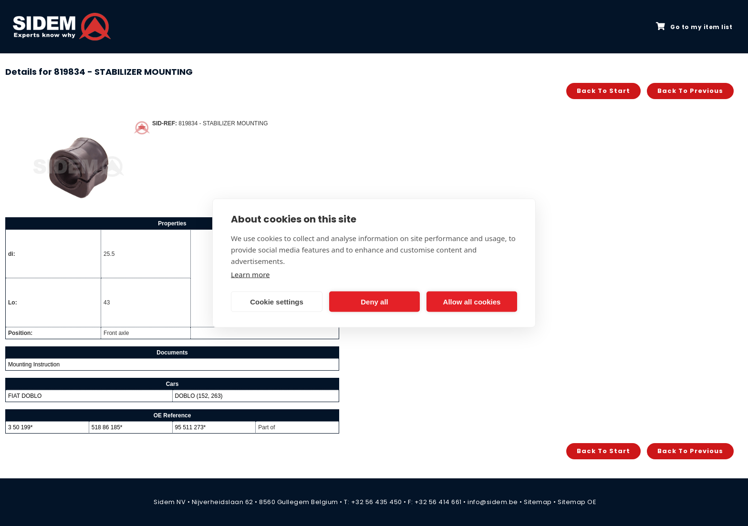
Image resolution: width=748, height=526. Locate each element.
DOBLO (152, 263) (199, 396)
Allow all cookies (472, 301)
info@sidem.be (493, 501)
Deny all (374, 301)
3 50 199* (20, 427)
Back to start (603, 90)
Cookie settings (276, 301)
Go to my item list (694, 26)
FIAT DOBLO (25, 396)
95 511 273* (190, 427)
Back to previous (690, 90)
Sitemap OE (577, 501)
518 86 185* (107, 427)
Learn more (250, 274)
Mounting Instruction (34, 364)
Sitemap (538, 501)
